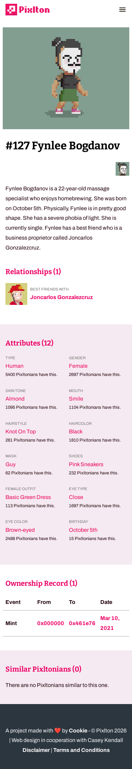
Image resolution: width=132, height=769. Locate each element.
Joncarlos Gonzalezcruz (61, 297)
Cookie (78, 730)
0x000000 (50, 623)
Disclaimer (36, 750)
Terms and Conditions (81, 750)
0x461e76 (82, 623)
